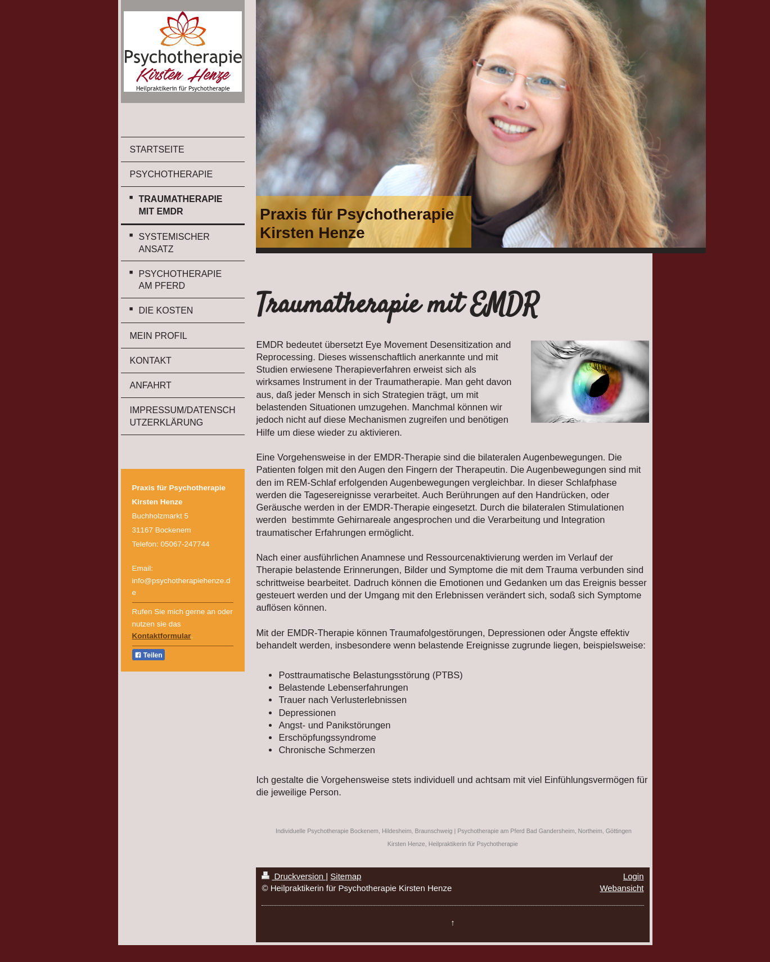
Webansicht (621, 888)
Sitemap (345, 876)
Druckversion (294, 876)
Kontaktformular (161, 636)
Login (633, 876)
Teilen (148, 655)
